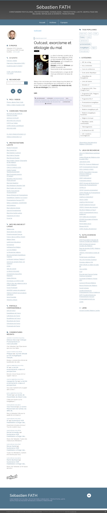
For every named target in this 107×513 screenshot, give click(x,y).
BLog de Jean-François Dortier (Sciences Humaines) (88, 275)
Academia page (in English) (14, 66)
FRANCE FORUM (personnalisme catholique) (16, 294)
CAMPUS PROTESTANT (86, 202)
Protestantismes (87, 106)
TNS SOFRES (83, 269)
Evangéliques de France (14, 313)
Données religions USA (86, 262)
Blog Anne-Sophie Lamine (14, 213)
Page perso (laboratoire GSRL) (16, 63)
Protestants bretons (85, 180)
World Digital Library (85, 224)
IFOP (80, 272)
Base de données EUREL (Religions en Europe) (89, 249)
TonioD (9, 395)
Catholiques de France (13, 316)
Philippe (10, 354)
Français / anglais (12, 61)
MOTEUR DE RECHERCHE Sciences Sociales (14, 114)
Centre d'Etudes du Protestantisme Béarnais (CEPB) (89, 193)
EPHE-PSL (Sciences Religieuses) (89, 164)
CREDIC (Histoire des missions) (88, 207)
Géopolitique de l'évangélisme (85, 77)
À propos (64, 23)
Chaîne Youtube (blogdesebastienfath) (13, 171)
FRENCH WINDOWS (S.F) (14, 137)
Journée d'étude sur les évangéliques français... (17, 355)
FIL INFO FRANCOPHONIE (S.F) (16, 134)
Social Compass (84, 288)
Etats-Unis (83, 34)
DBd (63, 57)
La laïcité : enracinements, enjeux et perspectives (16, 369)
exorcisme (37, 100)
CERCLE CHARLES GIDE (14, 167)
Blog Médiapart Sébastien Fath (16, 185)
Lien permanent (40, 98)
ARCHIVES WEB (11, 128)
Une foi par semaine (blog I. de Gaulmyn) (16, 262)
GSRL (95, 34)
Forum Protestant (12, 288)
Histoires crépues (12, 300)
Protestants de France (13, 326)
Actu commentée (87, 66)
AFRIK (8, 266)
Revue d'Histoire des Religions (88, 285)
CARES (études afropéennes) (88, 229)
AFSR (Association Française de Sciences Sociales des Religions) (88, 240)
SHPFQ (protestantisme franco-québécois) (88, 213)
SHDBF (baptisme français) (87, 205)
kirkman (61, 100)
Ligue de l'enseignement (14, 210)
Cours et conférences (88, 69)
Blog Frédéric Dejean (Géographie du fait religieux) (17, 161)
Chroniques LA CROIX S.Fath (15, 281)
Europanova (10, 245)
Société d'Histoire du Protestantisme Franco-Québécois (89, 291)
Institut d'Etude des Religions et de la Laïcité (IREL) (89, 158)
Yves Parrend (11, 407)
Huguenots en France (13, 216)
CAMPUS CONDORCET (86, 197)
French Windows (12, 165)
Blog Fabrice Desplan (13, 155)
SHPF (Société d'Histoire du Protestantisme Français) (87, 296)
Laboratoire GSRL (84, 162)
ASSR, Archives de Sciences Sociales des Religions (87, 245)
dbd (51, 101)
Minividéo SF (85, 85)
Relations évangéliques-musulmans (88, 114)
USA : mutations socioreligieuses (85, 135)
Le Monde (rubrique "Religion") (16, 259)
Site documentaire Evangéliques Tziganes (16, 256)
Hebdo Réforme (11, 278)
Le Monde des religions (14, 252)
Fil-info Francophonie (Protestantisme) (13, 191)
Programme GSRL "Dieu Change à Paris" (88, 89)
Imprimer (48, 103)
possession (44, 100)
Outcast (53, 65)
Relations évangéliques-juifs (90, 109)
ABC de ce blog (86, 62)
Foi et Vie (9, 218)
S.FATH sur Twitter (12, 123)
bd (40, 101)
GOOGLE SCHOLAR (13, 118)
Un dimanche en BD (59, 98)
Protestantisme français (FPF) (15, 200)
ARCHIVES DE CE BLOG (14, 120)
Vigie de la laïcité (11, 269)
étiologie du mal (54, 100)
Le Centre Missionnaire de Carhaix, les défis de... (16, 409)
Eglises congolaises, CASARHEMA (17, 203)
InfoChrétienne (11, 205)
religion (94, 48)
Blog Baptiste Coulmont (14, 153)
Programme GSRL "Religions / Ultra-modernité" (89, 94)
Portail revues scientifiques (87, 257)
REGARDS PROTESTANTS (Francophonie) (14, 179)
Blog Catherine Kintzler (13, 208)
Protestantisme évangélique (90, 102)
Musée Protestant (12, 148)
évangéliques (84, 48)
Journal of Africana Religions (87, 283)
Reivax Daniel (11, 446)
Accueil (42, 23)
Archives (52, 23)
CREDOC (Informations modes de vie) (89, 253)
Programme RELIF (87, 99)
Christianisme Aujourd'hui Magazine (14, 275)
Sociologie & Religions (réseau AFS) (88, 279)
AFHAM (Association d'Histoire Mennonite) (88, 220)
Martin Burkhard (12, 460)
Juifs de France (11, 311)
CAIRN (81, 302)
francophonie (84, 51)
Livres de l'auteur (87, 81)
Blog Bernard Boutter (13, 158)
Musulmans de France (13, 321)
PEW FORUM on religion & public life (89, 265)
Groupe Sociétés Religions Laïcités (89, 310)
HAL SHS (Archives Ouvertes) (88, 260)
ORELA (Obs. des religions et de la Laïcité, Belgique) (17, 284)
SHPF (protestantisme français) (88, 167)
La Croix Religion (12, 250)
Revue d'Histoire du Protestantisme (17, 195)
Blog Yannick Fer (12, 150)
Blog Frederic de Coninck (14, 188)
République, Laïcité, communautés (86, 122)
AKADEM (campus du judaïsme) (16, 290)
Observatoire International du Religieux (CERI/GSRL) (88, 143)
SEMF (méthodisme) (85, 178)
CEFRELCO (82, 187)
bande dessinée (46, 101)
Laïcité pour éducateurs (14, 242)
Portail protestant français (14, 234)
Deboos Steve (12, 340)
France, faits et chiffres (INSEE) (16, 237)
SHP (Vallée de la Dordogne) (87, 217)
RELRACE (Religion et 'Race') (87, 210)
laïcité (89, 37)
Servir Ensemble (11, 297)
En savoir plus (73, 511)
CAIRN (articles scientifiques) (15, 126)
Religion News (11, 239)
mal (48, 100)
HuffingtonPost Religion (14, 247)
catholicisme (84, 41)
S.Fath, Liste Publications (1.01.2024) (14, 72)
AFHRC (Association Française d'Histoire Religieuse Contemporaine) (88, 173)
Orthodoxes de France (13, 323)
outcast (67, 100)
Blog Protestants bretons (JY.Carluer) (14, 175)
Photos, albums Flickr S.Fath (15, 102)
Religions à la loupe (87, 118)
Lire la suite (16, 52)
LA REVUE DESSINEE (13, 271)
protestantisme (85, 44)
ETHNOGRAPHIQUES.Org (87, 299)
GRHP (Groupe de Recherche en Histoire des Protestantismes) (89, 184)
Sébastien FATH (53, 7)
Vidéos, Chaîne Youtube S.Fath (16, 105)
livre (90, 34)
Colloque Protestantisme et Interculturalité (16, 342)
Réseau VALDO (84, 226)
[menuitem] (42, 22)
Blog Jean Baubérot (12, 183)
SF (8, 367)
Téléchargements (87, 127)
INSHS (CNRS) (83, 199)
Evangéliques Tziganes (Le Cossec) (17, 197)
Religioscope (10, 229)
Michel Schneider (13, 432)
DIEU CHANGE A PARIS (86, 169)
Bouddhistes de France (14, 318)
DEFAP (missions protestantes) (88, 190)
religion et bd (56, 101)
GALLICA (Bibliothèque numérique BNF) (89, 154)
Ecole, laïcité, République (89, 73)
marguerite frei (12, 381)
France (82, 37)
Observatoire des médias (14, 232)
